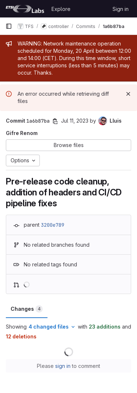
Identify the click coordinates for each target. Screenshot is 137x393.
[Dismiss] (128, 94)
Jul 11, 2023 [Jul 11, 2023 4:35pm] (74, 121)
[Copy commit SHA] (55, 121)
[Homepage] (25, 9)
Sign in (121, 9)
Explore (61, 9)
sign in (63, 366)
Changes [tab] (27, 309)
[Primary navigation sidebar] (9, 26)
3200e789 (52, 225)
